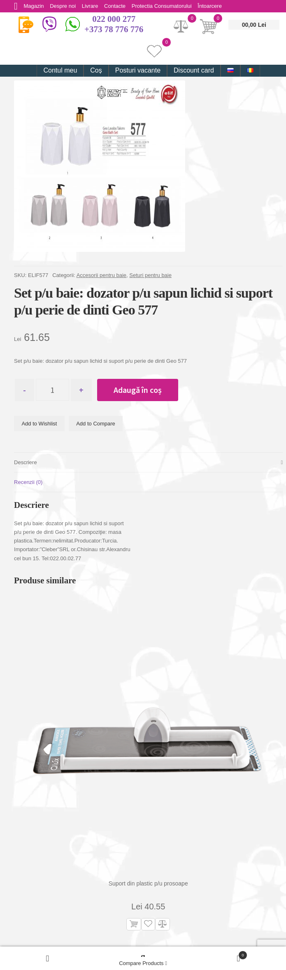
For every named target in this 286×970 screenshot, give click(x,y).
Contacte (115, 6)
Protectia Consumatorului (163, 6)
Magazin (34, 6)
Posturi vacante (137, 70)
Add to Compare (95, 424)
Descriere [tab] (25, 463)
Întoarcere (211, 6)
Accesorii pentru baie (101, 275)
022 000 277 (113, 19)
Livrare (90, 6)
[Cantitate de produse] (53, 390)
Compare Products (143, 963)
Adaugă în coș (139, 390)
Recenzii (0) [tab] (28, 482)
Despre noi (63, 6)
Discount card (194, 70)
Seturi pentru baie (150, 275)
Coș (96, 70)
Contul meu (60, 70)
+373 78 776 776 (113, 29)
